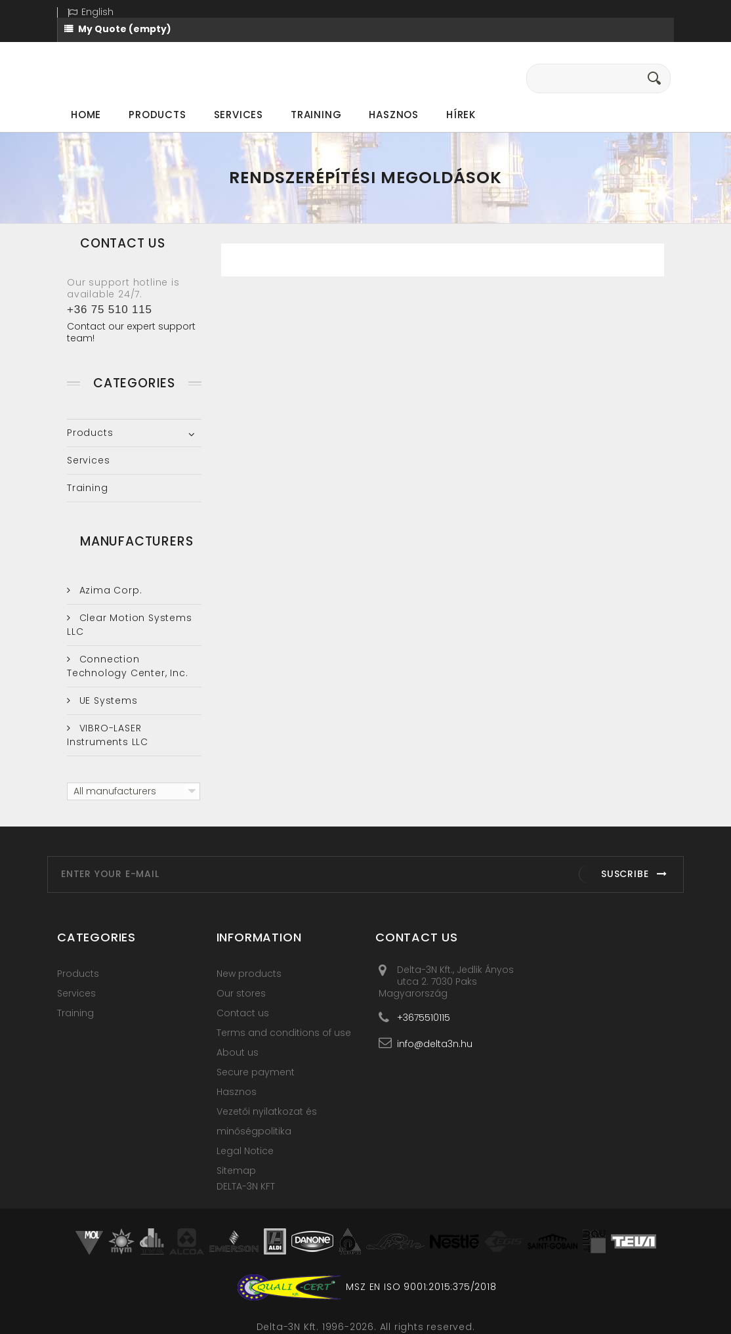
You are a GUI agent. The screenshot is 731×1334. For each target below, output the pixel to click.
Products (157, 114)
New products (249, 973)
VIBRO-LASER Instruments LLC (107, 734)
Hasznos (394, 114)
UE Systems (107, 700)
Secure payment (256, 1072)
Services (238, 114)
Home (86, 114)
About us (238, 1052)
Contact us (243, 1013)
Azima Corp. (109, 590)
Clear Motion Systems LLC (129, 624)
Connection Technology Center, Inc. (127, 666)
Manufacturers (136, 541)
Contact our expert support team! (131, 332)
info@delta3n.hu (434, 1043)
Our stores (241, 993)
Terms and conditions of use (284, 1032)
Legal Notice (245, 1150)
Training (316, 114)
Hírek (461, 114)
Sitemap (236, 1170)
